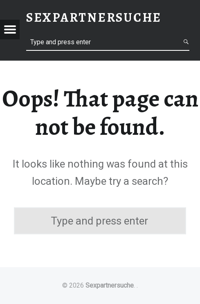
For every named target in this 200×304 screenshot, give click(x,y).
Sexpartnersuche (109, 285)
